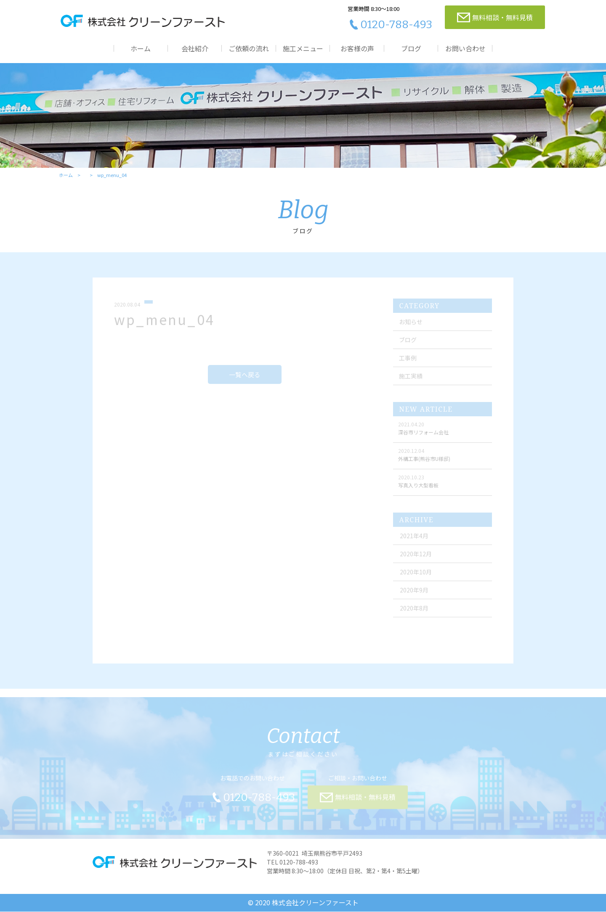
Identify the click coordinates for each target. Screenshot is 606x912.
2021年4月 (414, 538)
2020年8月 (414, 611)
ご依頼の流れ (249, 48)
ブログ (411, 48)
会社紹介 (194, 48)
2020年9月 (414, 593)
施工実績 (411, 379)
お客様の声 (357, 48)
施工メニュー (303, 48)
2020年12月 (416, 556)
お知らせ (411, 324)
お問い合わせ (465, 48)
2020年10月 (416, 575)
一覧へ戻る (244, 377)
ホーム (140, 48)
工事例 (408, 361)
